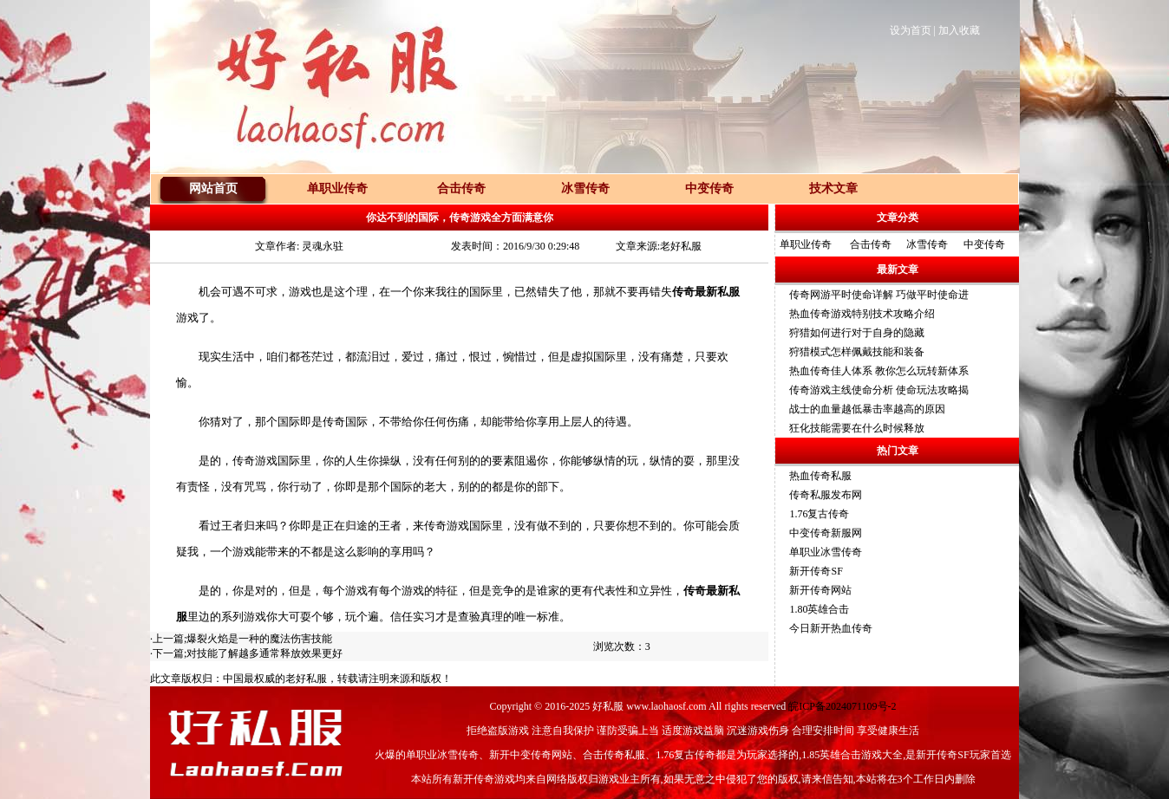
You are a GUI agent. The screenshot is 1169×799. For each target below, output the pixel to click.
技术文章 (833, 188)
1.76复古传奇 (819, 514)
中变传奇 (984, 244)
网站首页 (213, 188)
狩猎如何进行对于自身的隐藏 (856, 333)
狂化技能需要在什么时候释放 (856, 428)
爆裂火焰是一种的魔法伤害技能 (259, 639)
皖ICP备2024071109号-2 (842, 706)
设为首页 (910, 30)
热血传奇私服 (820, 476)
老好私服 (306, 678)
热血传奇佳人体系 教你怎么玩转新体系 (879, 371)
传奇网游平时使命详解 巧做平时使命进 (879, 295)
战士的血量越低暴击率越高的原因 (867, 409)
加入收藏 (959, 30)
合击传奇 (870, 244)
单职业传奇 (806, 244)
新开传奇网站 (820, 590)
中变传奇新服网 (825, 533)
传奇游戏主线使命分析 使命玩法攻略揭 (879, 390)
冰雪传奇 (927, 244)
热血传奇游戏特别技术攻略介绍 (862, 314)
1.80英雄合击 (819, 609)
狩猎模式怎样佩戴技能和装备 (856, 352)
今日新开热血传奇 (830, 628)
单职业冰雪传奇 (825, 552)
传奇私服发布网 (825, 495)
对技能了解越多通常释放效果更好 (264, 653)
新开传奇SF (815, 571)
